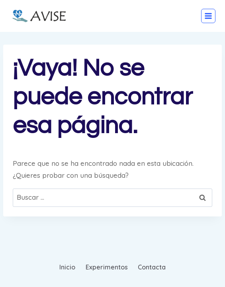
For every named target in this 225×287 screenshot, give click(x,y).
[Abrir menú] (208, 16)
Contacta (152, 267)
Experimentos (107, 267)
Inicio (67, 267)
